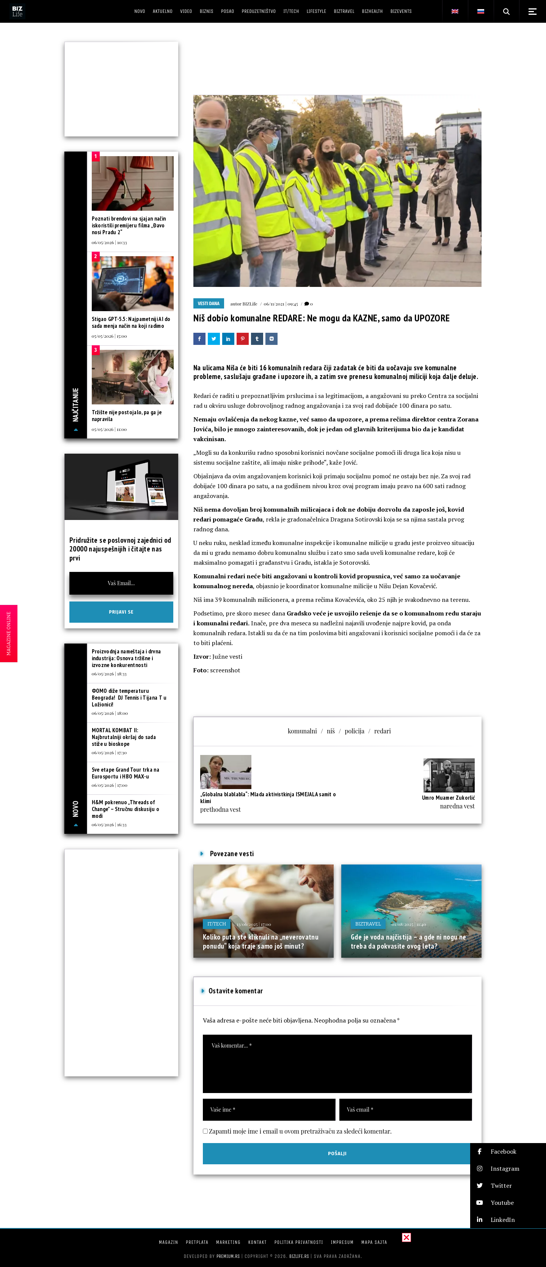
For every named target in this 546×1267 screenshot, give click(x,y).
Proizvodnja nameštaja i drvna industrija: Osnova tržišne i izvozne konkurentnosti (126, 658)
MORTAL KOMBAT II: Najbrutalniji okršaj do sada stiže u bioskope (124, 737)
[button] (508, 1151)
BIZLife (250, 304)
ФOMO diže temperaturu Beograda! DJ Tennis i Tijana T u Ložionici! (129, 697)
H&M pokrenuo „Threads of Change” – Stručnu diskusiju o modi (126, 809)
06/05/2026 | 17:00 (109, 785)
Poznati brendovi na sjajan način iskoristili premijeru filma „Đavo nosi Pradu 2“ (129, 225)
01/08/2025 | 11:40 (409, 924)
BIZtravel (368, 924)
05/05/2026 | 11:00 (109, 429)
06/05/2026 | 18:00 (110, 713)
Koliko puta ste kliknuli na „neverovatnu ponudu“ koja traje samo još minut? (260, 941)
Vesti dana (209, 303)
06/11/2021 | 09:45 (281, 304)
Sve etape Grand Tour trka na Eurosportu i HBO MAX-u (125, 773)
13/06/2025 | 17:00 (254, 924)
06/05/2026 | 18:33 (109, 673)
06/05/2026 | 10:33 (109, 242)
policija (354, 731)
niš (331, 731)
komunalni (302, 731)
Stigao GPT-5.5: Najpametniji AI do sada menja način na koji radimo (131, 322)
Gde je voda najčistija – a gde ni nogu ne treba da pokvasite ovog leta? (408, 941)
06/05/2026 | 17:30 (109, 752)
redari (382, 731)
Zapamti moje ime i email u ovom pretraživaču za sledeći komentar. (300, 1131)
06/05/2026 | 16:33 (109, 824)
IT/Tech (216, 924)
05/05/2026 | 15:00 (109, 336)
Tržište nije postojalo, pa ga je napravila (127, 416)
